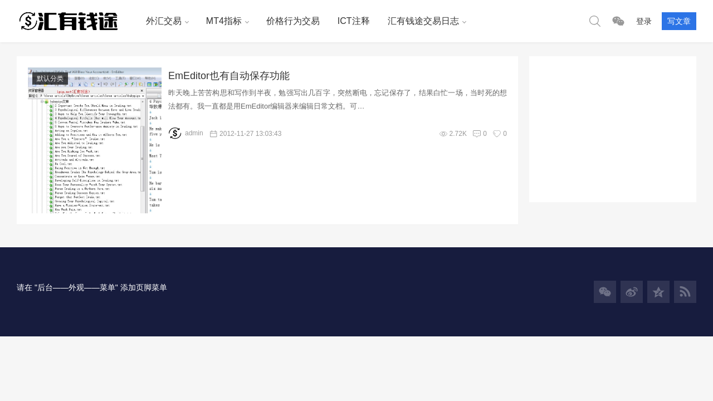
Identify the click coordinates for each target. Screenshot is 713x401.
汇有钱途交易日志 (423, 21)
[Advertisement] (612, 125)
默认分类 (50, 78)
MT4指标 (224, 21)
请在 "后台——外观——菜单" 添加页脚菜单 (92, 287)
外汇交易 (164, 21)
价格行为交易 (293, 21)
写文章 (679, 21)
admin (185, 133)
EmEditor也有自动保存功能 (229, 75)
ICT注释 (354, 21)
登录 (644, 21)
